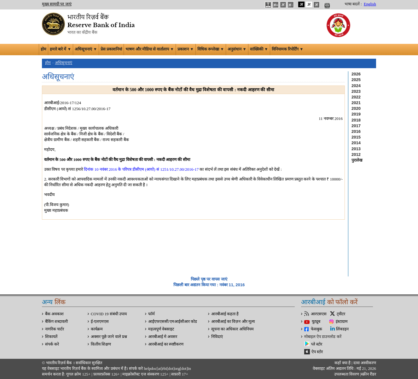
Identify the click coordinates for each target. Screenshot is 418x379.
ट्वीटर (341, 314)
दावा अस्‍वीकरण (364, 363)
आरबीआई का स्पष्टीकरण (165, 344)
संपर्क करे (52, 344)
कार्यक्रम (97, 329)
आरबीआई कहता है (225, 314)
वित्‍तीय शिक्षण (101, 344)
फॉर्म (151, 314)
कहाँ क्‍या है (342, 363)
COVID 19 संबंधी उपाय (109, 314)
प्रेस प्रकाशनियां (111, 49)
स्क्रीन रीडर (368, 374)
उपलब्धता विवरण (346, 374)
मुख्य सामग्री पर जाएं (57, 4)
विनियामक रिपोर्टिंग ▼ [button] (288, 49)
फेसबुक (316, 329)
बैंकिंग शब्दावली (56, 321)
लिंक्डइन (342, 329)
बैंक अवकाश (54, 314)
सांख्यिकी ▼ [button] (259, 49)
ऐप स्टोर (317, 352)
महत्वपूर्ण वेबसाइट (161, 329)
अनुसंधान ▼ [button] (237, 49)
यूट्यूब (316, 321)
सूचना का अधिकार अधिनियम (232, 329)
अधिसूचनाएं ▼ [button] (86, 49)
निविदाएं (217, 337)
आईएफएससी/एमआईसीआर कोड (172, 321)
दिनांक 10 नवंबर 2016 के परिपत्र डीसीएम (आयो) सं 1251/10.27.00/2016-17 (141, 169)
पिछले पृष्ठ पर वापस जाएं (209, 279)
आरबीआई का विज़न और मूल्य (233, 321)
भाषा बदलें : (353, 4)
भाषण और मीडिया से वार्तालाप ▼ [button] (149, 49)
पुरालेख (357, 160)
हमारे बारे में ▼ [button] (60, 49)
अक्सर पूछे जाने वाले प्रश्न (109, 337)
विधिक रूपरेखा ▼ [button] (210, 49)
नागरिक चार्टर (54, 329)
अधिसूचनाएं (63, 63)
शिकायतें (51, 337)
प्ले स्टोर (316, 344)
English (370, 4)
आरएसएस (319, 314)
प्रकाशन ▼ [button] (185, 49)
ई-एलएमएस (100, 321)
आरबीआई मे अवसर (162, 337)
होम (43, 49)
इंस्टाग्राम (342, 321)
